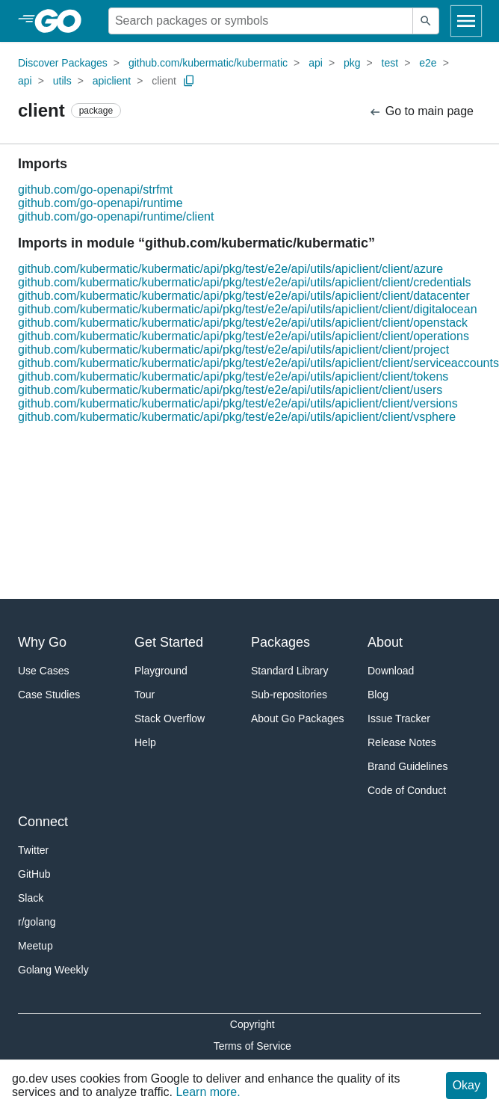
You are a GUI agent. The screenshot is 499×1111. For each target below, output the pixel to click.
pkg (352, 63)
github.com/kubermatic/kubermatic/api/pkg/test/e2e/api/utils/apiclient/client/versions (238, 403)
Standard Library (290, 671)
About (385, 642)
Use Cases (43, 671)
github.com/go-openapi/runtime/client (116, 216)
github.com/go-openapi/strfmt (95, 189)
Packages (280, 642)
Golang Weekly (53, 970)
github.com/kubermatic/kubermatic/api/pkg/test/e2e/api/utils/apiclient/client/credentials (244, 282)
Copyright (252, 1024)
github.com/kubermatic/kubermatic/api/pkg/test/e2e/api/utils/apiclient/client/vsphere (237, 416)
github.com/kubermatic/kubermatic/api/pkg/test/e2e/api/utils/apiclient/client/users (230, 390)
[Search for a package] (260, 20)
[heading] (63, 21)
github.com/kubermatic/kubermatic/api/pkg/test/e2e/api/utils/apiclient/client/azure (230, 268)
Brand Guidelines (407, 766)
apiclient (112, 81)
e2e (427, 63)
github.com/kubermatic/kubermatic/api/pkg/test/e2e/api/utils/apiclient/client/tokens (233, 376)
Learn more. (208, 1092)
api (316, 63)
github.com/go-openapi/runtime (100, 203)
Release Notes (402, 742)
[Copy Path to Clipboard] (189, 80)
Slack (30, 898)
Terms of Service (252, 1046)
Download (391, 671)
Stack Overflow (169, 718)
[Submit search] (425, 20)
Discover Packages (63, 63)
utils (62, 81)
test (390, 63)
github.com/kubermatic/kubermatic (208, 63)
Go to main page (421, 112)
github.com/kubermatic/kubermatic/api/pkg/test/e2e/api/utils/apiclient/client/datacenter (244, 295)
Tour (144, 695)
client (164, 81)
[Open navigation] (466, 21)
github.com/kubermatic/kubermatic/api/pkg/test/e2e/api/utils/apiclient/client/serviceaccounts (258, 363)
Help (145, 742)
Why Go (42, 642)
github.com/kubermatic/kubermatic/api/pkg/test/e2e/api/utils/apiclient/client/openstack (243, 322)
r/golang (37, 922)
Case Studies (49, 695)
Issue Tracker (399, 718)
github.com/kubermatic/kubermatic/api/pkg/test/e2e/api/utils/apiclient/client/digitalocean (247, 309)
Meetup (35, 946)
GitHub (34, 874)
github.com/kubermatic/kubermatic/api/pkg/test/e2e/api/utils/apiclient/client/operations (243, 336)
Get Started (168, 642)
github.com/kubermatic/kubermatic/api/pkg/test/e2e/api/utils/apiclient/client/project (233, 349)
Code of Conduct (407, 790)
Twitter (33, 850)
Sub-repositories (289, 695)
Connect (43, 821)
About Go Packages (297, 718)
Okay (466, 1085)
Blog (378, 695)
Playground (160, 671)
